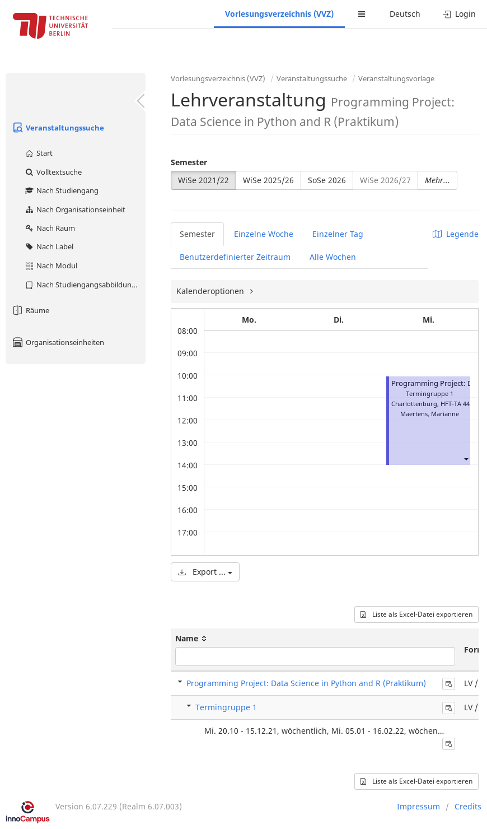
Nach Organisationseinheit (74, 209)
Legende (456, 234)
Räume (30, 310)
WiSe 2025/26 (268, 180)
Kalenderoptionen (211, 291)
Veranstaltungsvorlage (396, 78)
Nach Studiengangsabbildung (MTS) (85, 285)
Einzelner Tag (337, 234)
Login (459, 13)
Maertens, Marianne (429, 413)
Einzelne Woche (263, 234)
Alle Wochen (333, 257)
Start (38, 153)
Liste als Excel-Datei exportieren (416, 614)
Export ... (205, 571)
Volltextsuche (53, 172)
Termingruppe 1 (226, 707)
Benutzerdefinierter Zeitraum (235, 257)
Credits (468, 806)
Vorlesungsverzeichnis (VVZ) (279, 13)
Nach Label (48, 246)
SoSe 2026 (327, 180)
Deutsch (405, 13)
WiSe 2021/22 (203, 180)
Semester (189, 162)
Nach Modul (50, 265)
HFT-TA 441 (457, 403)
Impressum (418, 806)
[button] (466, 458)
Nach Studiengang (61, 190)
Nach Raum (49, 228)
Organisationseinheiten (57, 342)
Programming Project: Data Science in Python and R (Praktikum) (306, 683)
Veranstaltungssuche (57, 128)
